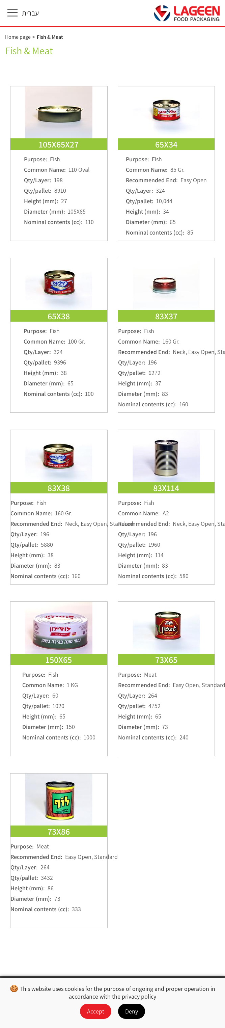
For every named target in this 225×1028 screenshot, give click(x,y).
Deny (131, 1011)
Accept (95, 1011)
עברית (30, 13)
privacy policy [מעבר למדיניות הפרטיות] (139, 996)
